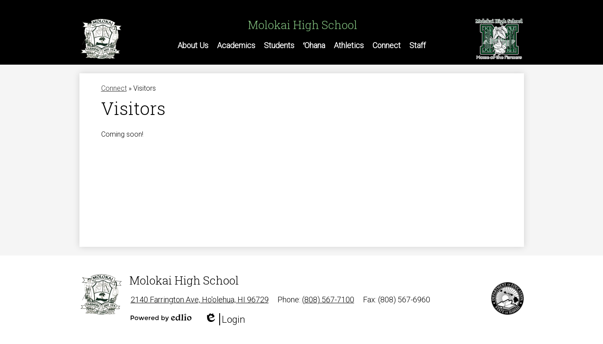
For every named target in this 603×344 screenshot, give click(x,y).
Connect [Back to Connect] (114, 88)
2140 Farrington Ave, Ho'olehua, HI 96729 (200, 299)
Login (224, 319)
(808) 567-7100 (328, 299)
